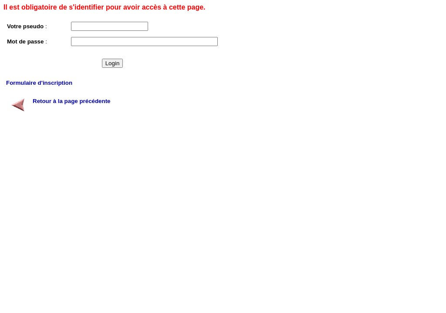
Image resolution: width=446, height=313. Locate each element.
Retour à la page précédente (72, 101)
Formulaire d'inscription (39, 83)
